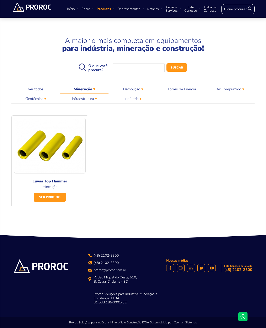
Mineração (84, 90)
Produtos (104, 9)
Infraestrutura (83, 98)
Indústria (132, 98)
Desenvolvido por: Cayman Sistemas (173, 322)
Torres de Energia (181, 89)
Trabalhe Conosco (210, 9)
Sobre (85, 9)
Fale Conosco (190, 9)
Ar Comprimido (229, 89)
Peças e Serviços (171, 9)
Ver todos (36, 89)
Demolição (132, 89)
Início (71, 9)
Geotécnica (34, 98)
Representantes (129, 9)
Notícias (153, 9)
